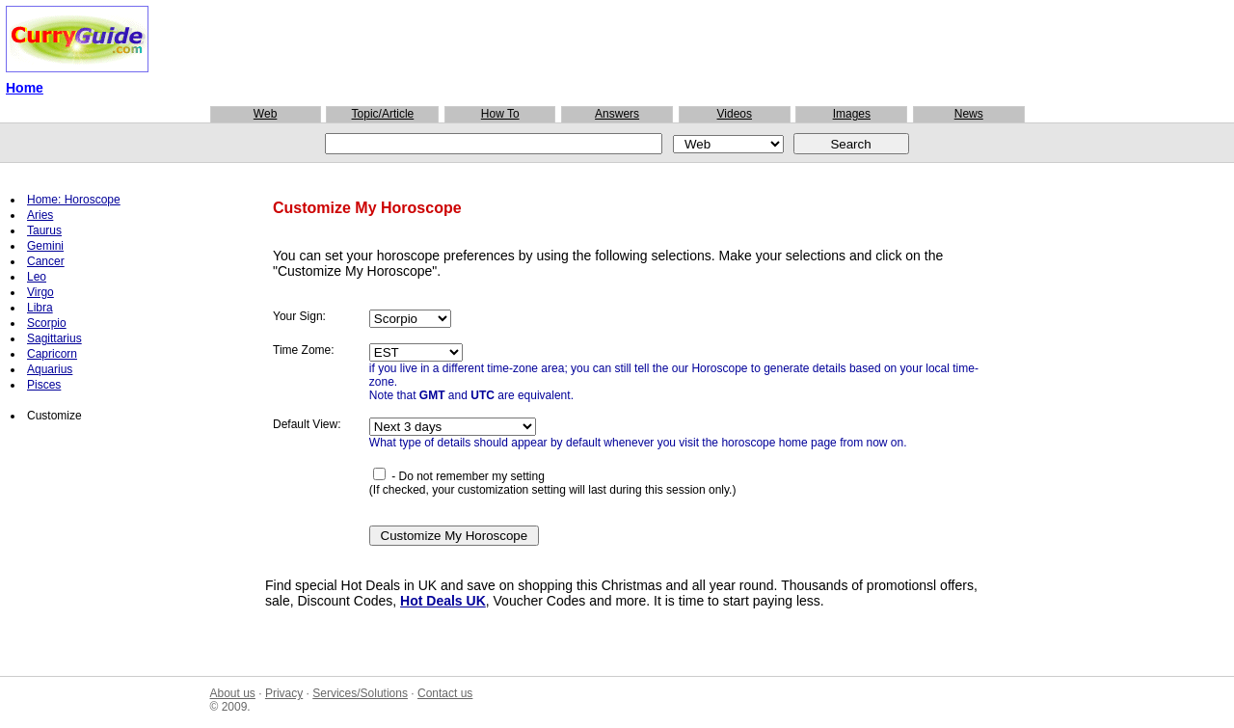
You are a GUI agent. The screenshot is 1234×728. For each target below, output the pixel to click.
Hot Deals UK (443, 600)
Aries (40, 215)
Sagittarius (54, 338)
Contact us (444, 693)
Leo (36, 276)
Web (265, 114)
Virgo (40, 292)
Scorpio (47, 323)
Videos (734, 114)
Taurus (44, 230)
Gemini (45, 246)
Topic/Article (383, 114)
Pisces (44, 384)
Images (852, 114)
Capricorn (52, 354)
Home (24, 87)
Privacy (284, 693)
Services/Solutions (360, 693)
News (968, 114)
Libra (40, 307)
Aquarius (49, 369)
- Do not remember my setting (459, 476)
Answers (617, 114)
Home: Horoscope (74, 199)
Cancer (46, 261)
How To (500, 114)
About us (232, 693)
